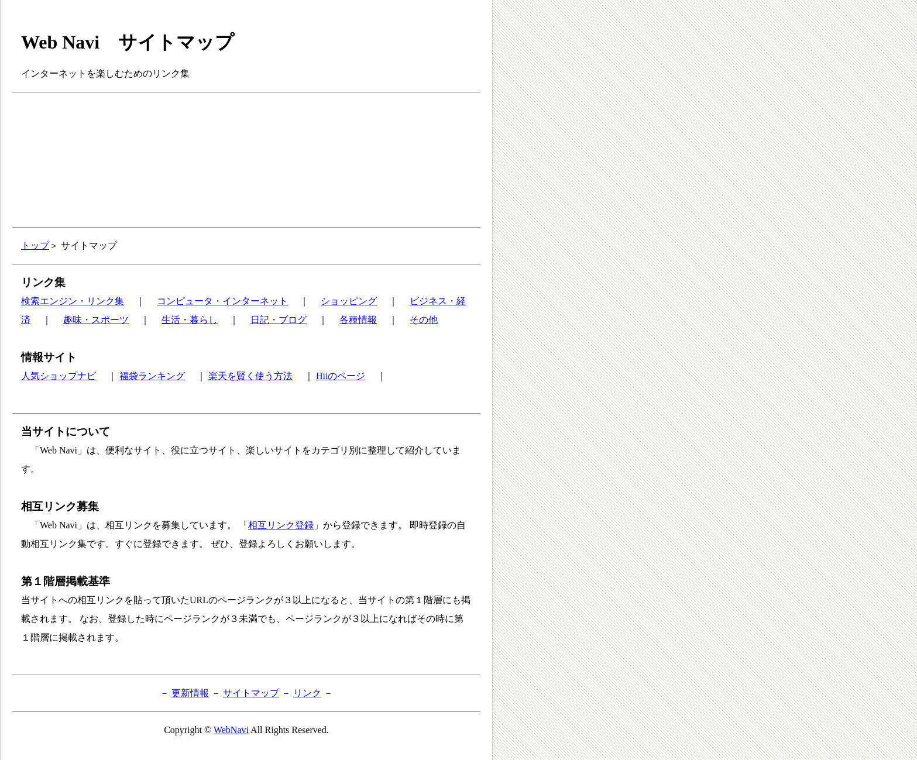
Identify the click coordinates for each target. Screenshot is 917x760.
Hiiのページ (340, 376)
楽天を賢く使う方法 (250, 376)
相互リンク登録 (281, 525)
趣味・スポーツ (96, 320)
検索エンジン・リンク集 (72, 301)
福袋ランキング (152, 376)
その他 (424, 320)
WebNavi (231, 730)
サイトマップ (251, 693)
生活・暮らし (190, 320)
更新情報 (190, 693)
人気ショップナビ (58, 376)
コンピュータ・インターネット (222, 301)
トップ (35, 245)
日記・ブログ (278, 320)
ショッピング (349, 301)
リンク (307, 693)
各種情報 (358, 320)
